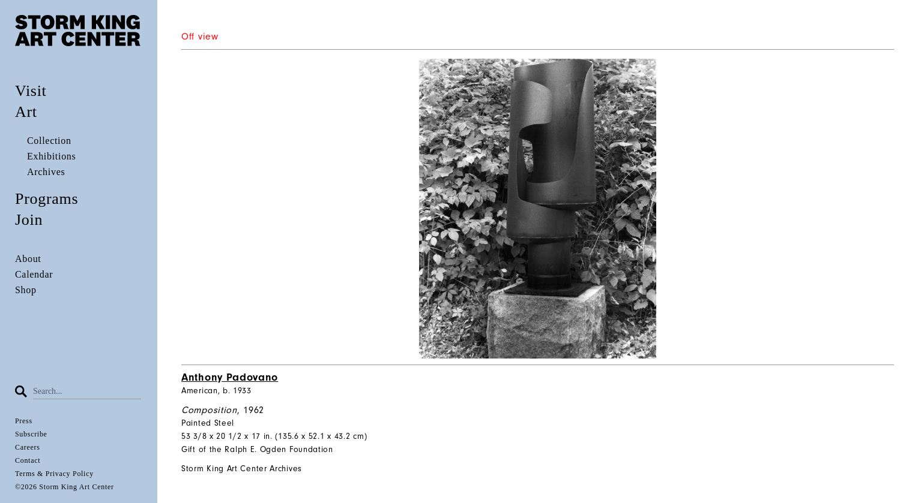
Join (29, 219)
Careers (27, 447)
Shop (26, 290)
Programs (46, 198)
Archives (46, 172)
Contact (27, 460)
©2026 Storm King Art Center (64, 487)
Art (26, 112)
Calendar (34, 274)
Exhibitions (51, 156)
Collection (49, 140)
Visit (31, 91)
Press (23, 421)
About (28, 259)
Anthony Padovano (229, 377)
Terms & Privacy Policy (54, 473)
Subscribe (31, 434)
